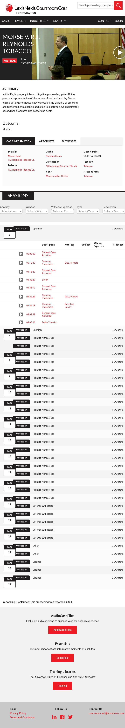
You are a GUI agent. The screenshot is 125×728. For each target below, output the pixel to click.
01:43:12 (30, 287)
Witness (30, 207)
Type (80, 207)
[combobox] (11, 211)
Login (119, 20)
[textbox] (11, 211)
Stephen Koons (54, 156)
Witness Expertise (61, 207)
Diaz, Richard (71, 262)
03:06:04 (30, 322)
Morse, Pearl (14, 156)
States (57, 20)
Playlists (20, 20)
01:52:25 (30, 296)
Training (62, 685)
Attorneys (46, 141)
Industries (37, 20)
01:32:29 (30, 279)
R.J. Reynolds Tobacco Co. (21, 160)
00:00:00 (30, 254)
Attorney (5, 207)
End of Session (49, 322)
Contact (104, 20)
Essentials (62, 657)
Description (109, 207)
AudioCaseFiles (63, 629)
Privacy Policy (18, 713)
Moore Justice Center (57, 176)
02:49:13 (30, 305)
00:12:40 (30, 262)
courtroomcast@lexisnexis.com (107, 713)
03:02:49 (30, 314)
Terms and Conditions (22, 717)
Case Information (18, 141)
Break (45, 279)
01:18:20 (30, 271)
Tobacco (88, 166)
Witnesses (69, 141)
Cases (6, 20)
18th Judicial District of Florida (61, 166)
